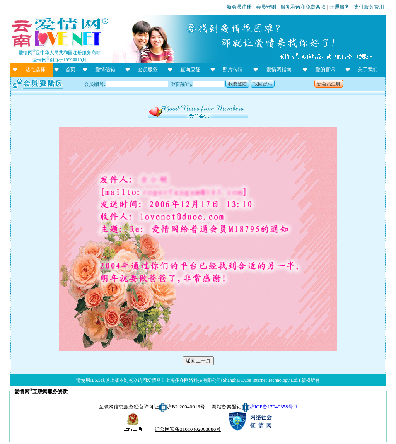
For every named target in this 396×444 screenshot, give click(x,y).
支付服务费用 (369, 7)
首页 (70, 69)
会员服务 (148, 69)
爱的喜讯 (325, 69)
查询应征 (190, 69)
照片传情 (233, 69)
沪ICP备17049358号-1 (273, 407)
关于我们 (368, 69)
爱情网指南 (279, 69)
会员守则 (266, 7)
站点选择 (35, 69)
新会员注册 (239, 7)
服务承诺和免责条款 (303, 7)
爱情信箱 (105, 69)
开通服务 (339, 7)
